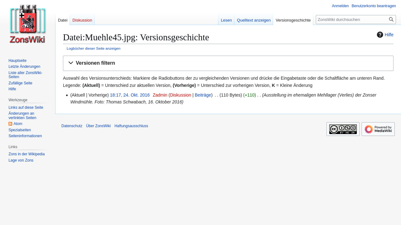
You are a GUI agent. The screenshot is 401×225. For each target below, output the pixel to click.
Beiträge (203, 95)
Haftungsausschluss (131, 126)
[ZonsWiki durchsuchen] (356, 19)
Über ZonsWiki (98, 126)
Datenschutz (71, 126)
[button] (228, 63)
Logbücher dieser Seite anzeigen (94, 48)
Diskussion (180, 95)
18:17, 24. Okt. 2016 (130, 95)
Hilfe (384, 35)
